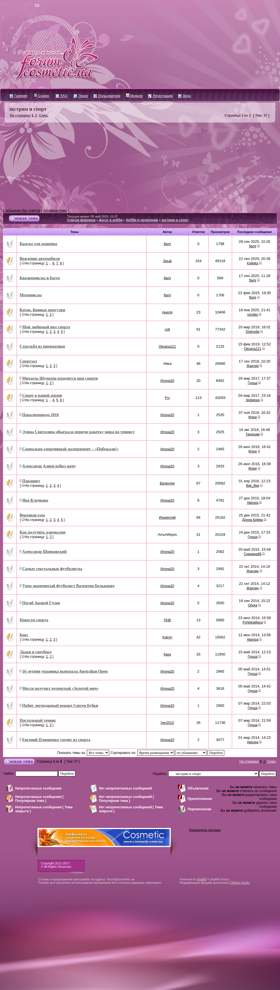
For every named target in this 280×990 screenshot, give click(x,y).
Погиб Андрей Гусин (41, 603)
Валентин (167, 483)
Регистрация (160, 96)
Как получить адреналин (43, 532)
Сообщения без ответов (21, 211)
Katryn (167, 637)
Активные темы (55, 211)
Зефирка (252, 400)
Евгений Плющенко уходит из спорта (56, 739)
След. (43, 115)
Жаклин (252, 366)
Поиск (81, 96)
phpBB (201, 879)
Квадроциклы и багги (40, 278)
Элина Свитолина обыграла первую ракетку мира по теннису (78, 432)
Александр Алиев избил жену (49, 466)
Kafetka (252, 263)
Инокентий (167, 518)
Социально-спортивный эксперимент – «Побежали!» (70, 449)
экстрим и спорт (27, 109)
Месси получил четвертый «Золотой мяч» (60, 688)
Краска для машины (38, 243)
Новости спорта (34, 620)
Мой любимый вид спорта (46, 327)
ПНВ (167, 620)
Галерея (18, 96)
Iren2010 (167, 723)
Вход (184, 96)
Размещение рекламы (205, 830)
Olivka (252, 605)
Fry (167, 398)
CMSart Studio (240, 882)
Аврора (252, 503)
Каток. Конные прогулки (42, 310)
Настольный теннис (38, 720)
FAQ (61, 96)
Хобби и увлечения (142, 220)
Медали (134, 96)
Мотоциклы (31, 295)
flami (167, 244)
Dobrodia (253, 332)
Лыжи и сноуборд (36, 652)
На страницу (20, 115)
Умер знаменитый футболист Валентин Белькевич (68, 585)
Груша (253, 383)
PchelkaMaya (252, 622)
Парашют (31, 481)
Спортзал (28, 361)
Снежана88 (253, 554)
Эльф (167, 261)
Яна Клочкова (35, 500)
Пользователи (107, 96)
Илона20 (167, 381)
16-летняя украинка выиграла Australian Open (65, 671)
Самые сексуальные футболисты (52, 568)
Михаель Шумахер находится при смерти (60, 378)
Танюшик (253, 434)
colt (167, 329)
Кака (167, 654)
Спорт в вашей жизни (42, 395)
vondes (252, 315)
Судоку (41, 96)
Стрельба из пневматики (42, 346)
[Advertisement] (140, 165)
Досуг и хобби (110, 220)
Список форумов (81, 220)
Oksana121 (167, 347)
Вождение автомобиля (40, 258)
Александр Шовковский (44, 551)
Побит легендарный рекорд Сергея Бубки (60, 705)
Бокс (24, 635)
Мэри (252, 417)
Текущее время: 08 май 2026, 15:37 (92, 216)
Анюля (167, 312)
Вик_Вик (252, 486)
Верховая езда (32, 515)
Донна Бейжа (252, 520)
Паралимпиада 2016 (40, 414)
